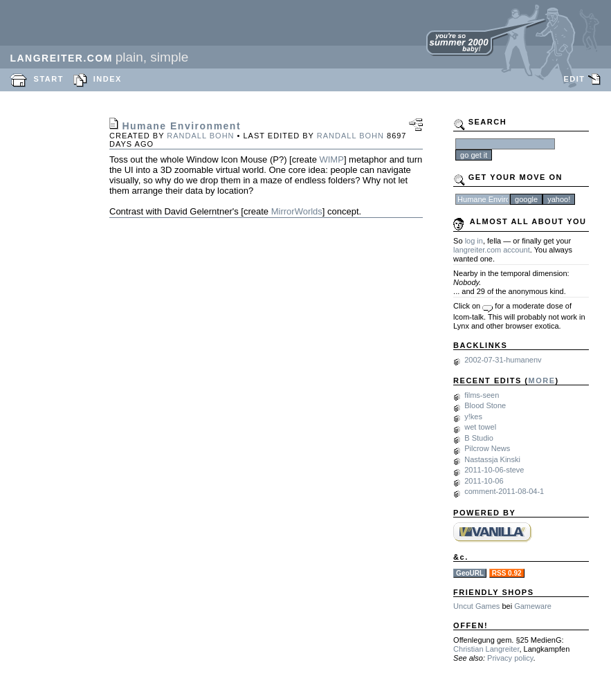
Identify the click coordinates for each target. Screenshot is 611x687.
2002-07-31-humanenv (502, 360)
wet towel (480, 427)
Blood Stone (485, 405)
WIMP (331, 159)
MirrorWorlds (296, 211)
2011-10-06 (483, 481)
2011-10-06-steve (494, 470)
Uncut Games (476, 606)
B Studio (478, 438)
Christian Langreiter (486, 649)
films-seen (481, 395)
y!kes (473, 416)
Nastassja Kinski (492, 459)
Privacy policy (510, 658)
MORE (542, 380)
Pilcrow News (487, 448)
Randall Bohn (200, 135)
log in (474, 241)
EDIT (574, 79)
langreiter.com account (491, 250)
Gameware (532, 606)
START (49, 79)
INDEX (107, 79)
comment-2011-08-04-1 (504, 491)
